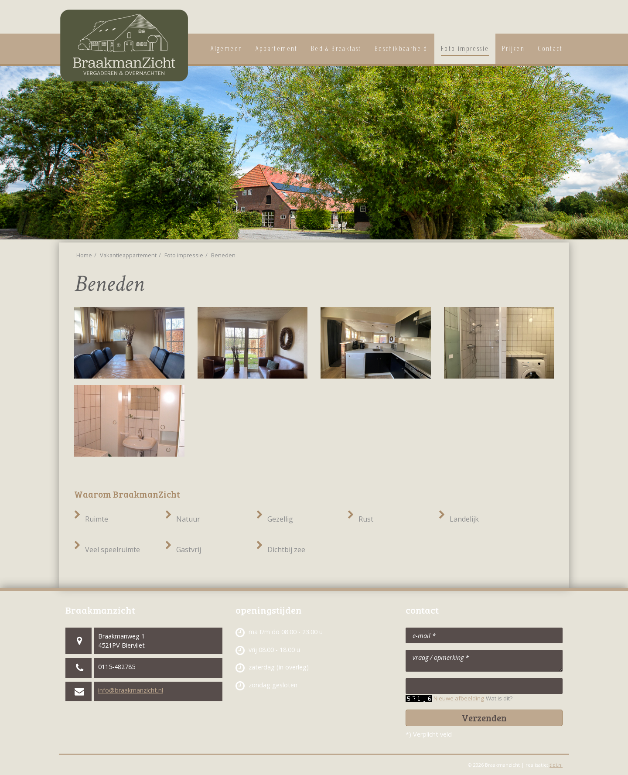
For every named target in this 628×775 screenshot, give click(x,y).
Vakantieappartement (540, 19)
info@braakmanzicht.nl (130, 690)
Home (84, 255)
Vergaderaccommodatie (559, 19)
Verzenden (484, 718)
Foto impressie (183, 255)
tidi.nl (556, 764)
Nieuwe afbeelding (458, 698)
